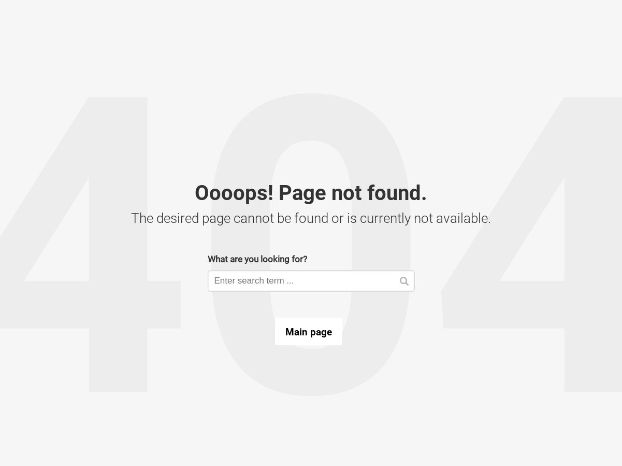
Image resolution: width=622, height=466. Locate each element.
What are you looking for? (257, 259)
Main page (308, 331)
